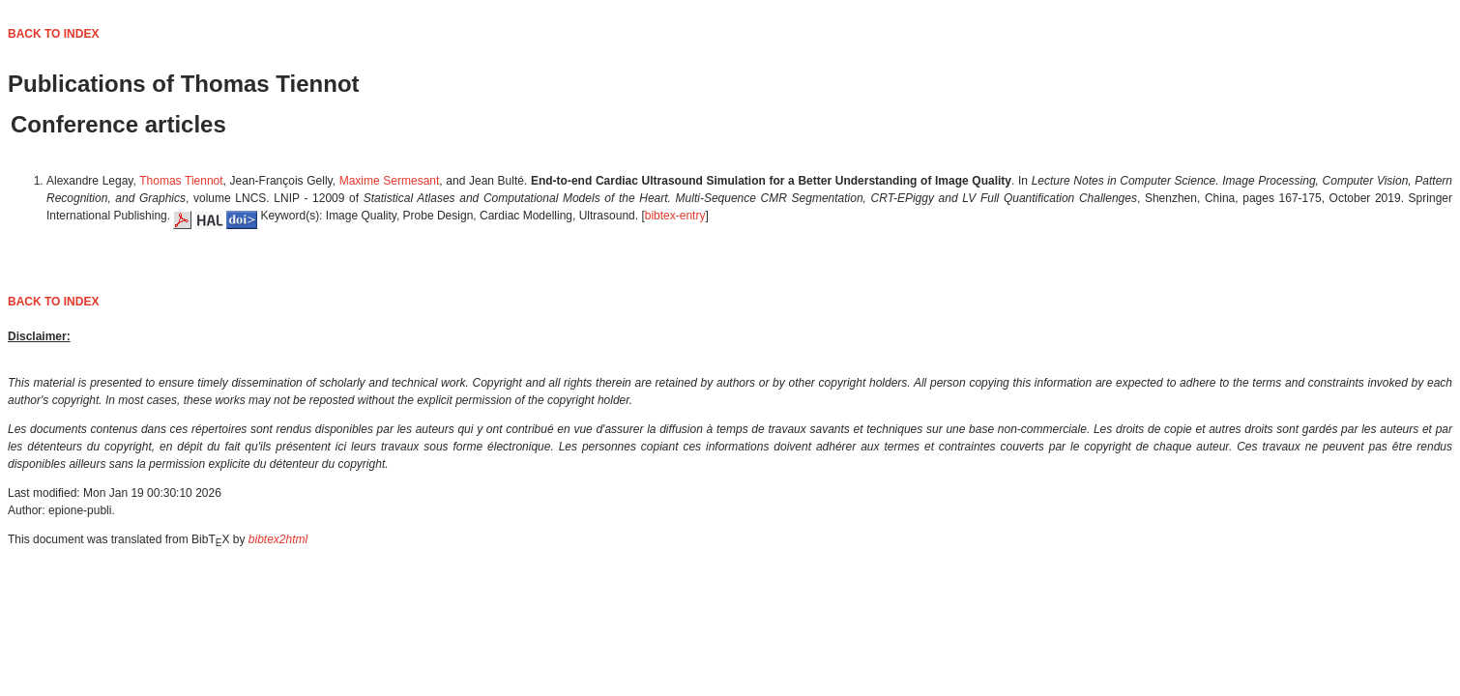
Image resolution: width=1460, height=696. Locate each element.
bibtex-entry (675, 215)
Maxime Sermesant (389, 181)
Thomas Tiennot (180, 181)
